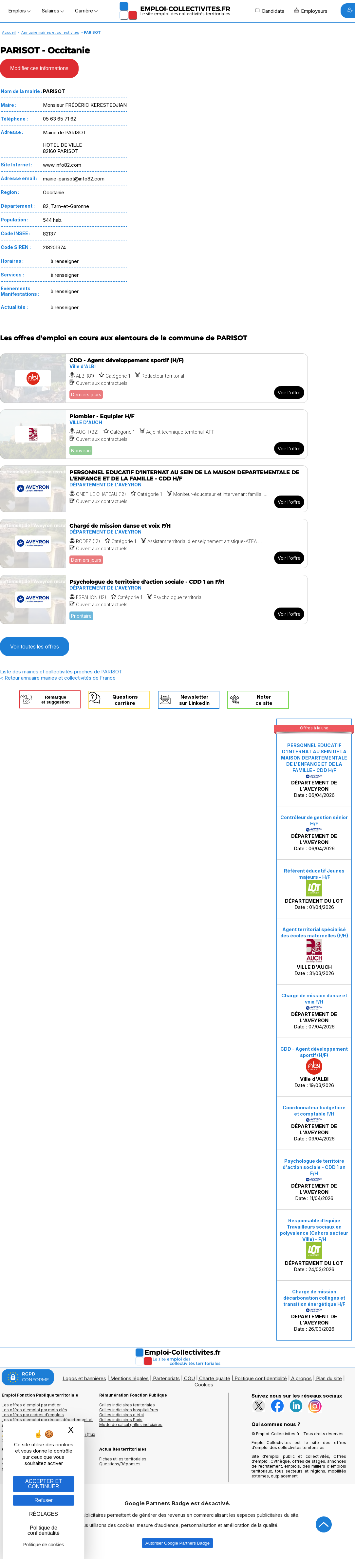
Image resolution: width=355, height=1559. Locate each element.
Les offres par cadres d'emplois (33, 1414)
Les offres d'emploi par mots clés (34, 1409)
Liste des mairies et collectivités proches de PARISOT (61, 671)
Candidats (269, 11)
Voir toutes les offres (34, 646)
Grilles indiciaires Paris (120, 1419)
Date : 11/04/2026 (314, 1179)
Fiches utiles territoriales (122, 1458)
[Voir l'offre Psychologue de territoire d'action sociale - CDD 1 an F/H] (154, 599)
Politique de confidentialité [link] (44, 1530)
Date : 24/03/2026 (314, 1245)
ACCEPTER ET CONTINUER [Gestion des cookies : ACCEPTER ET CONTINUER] (43, 1483)
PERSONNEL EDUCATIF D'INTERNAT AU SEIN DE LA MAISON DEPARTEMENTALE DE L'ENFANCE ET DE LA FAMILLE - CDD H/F (314, 757)
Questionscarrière (125, 700)
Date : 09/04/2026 (314, 1123)
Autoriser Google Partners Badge (177, 1543)
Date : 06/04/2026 (314, 770)
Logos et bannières (84, 1378)
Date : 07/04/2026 (314, 1011)
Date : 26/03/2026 (314, 1310)
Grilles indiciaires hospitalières (128, 1409)
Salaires (53, 11)
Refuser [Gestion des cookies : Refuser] (43, 1500)
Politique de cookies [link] (43, 1544)
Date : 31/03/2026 (314, 951)
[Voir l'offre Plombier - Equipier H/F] (154, 434)
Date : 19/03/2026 (314, 1067)
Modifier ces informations (39, 68)
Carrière (86, 11)
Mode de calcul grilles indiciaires (130, 1424)
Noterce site (263, 700)
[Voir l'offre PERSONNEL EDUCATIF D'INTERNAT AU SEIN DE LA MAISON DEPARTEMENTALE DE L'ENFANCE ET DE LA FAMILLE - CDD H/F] (154, 489)
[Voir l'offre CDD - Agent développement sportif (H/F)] (154, 378)
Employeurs (310, 11)
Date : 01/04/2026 (314, 889)
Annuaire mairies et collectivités (50, 32)
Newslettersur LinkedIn (194, 700)
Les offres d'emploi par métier (31, 1404)
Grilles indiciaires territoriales (127, 1404)
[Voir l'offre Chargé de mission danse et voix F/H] (154, 543)
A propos (301, 1378)
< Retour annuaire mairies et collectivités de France (58, 678)
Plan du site (329, 1378)
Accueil (9, 32)
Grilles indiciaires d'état (121, 1414)
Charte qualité (214, 1378)
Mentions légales (129, 1378)
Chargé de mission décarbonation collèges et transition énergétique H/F (314, 1298)
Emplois (19, 11)
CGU (189, 1378)
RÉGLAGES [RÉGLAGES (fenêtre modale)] (43, 1514)
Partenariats (166, 1378)
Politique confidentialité (260, 1378)
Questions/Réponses (119, 1463)
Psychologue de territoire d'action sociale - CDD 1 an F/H (314, 1167)
